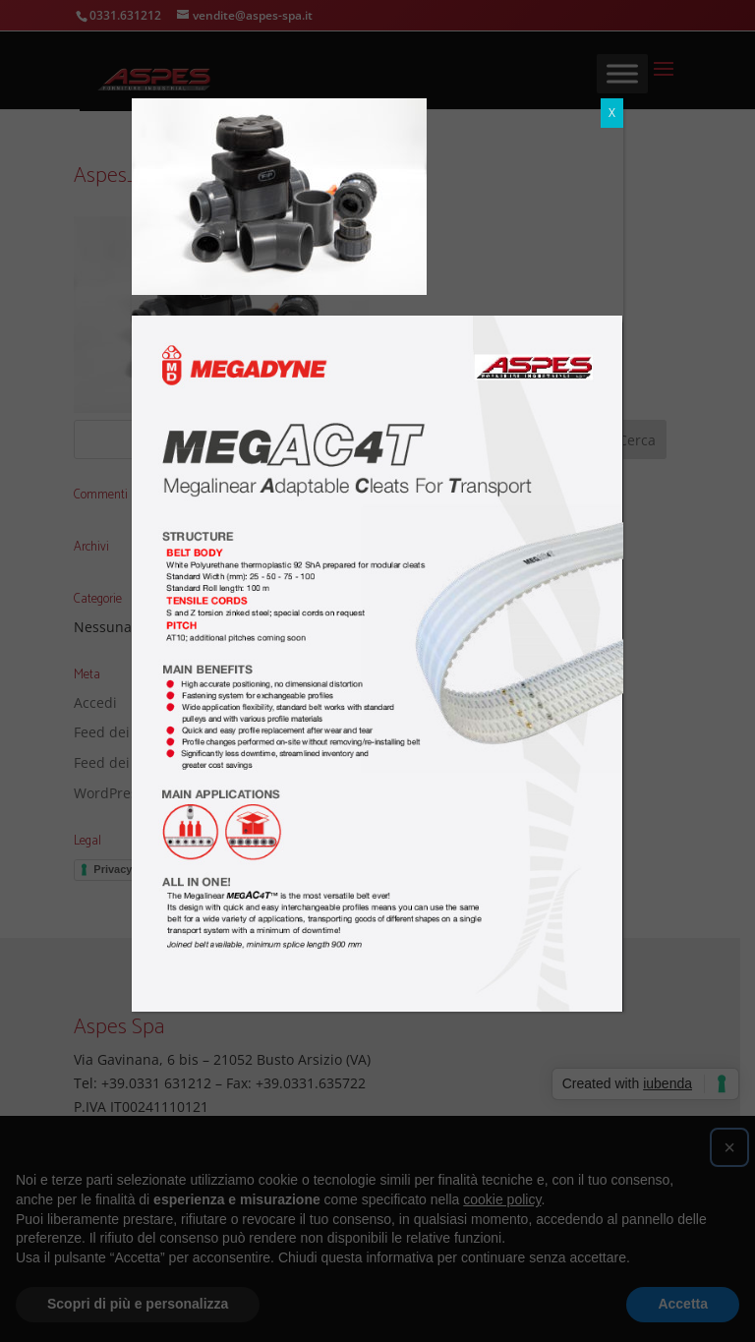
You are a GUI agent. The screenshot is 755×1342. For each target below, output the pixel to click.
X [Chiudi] (612, 112)
